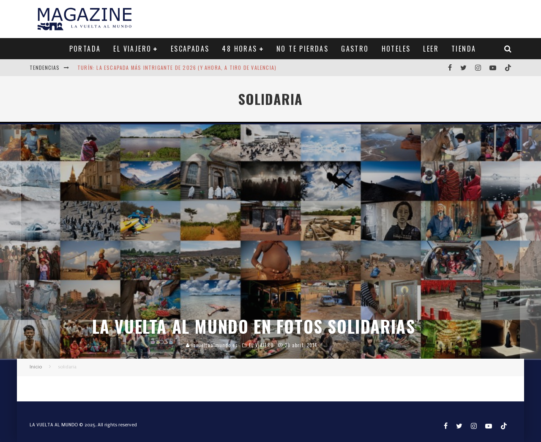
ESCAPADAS (190, 49)
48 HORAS (239, 49)
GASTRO (355, 49)
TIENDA (463, 49)
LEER (431, 49)
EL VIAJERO (132, 49)
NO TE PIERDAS (302, 49)
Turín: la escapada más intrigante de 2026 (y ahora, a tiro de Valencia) (176, 67)
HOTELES (396, 49)
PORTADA (85, 49)
